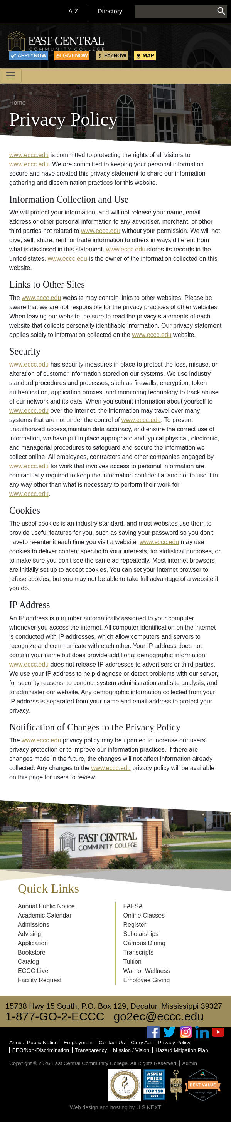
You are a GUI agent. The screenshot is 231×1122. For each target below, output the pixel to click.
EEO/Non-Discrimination (40, 1050)
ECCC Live (33, 971)
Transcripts (138, 952)
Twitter (169, 1032)
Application (33, 943)
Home (17, 102)
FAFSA (133, 906)
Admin (189, 1063)
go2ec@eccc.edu (159, 1016)
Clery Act (141, 1042)
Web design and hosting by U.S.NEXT (115, 1107)
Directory (110, 11)
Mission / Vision (131, 1050)
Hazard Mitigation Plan (181, 1050)
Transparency (91, 1050)
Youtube (218, 1032)
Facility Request (40, 980)
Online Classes (144, 915)
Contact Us (112, 1042)
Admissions (33, 924)
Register (135, 924)
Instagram (186, 1032)
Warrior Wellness (146, 971)
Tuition (132, 961)
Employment (78, 1042)
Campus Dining (144, 943)
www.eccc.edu (29, 155)
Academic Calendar (45, 915)
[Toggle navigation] (11, 76)
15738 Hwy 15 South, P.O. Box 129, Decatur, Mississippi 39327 (113, 1006)
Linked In (202, 1032)
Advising (29, 934)
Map (148, 55)
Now (32, 55)
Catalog (28, 961)
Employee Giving (146, 980)
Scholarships (141, 934)
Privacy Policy (174, 1042)
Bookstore (32, 952)
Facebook (153, 1032)
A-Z (73, 11)
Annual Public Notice (46, 906)
